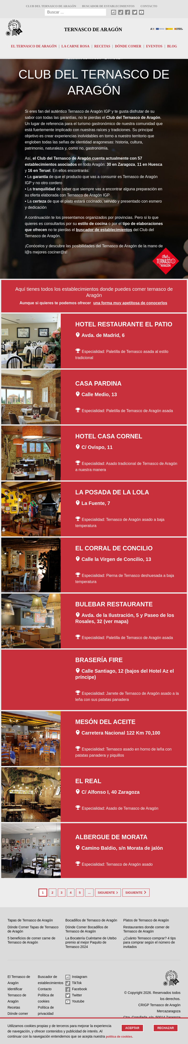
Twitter (73, 994)
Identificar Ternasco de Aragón (17, 994)
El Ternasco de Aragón (34, 46)
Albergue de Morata (111, 837)
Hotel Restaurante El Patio (123, 324)
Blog (172, 46)
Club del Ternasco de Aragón (51, 6)
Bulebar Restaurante (114, 604)
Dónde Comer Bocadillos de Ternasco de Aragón (86, 928)
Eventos (154, 46)
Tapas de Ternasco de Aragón (30, 919)
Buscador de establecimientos (108, 6)
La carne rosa (75, 46)
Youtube (74, 1000)
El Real (88, 781)
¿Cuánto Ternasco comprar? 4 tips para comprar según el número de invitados (149, 941)
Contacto (149, 6)
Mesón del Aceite (105, 722)
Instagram (76, 976)
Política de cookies (137, 1036)
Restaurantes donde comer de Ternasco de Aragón (146, 928)
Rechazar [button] (165, 1028)
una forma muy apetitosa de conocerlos (130, 303)
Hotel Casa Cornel (108, 436)
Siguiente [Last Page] (143, 892)
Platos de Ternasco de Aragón (146, 919)
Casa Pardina (98, 383)
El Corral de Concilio (114, 548)
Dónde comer (128, 46)
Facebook (76, 988)
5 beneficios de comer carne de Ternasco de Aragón (31, 939)
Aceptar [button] (130, 1028)
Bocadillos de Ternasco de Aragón (91, 919)
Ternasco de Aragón (93, 29)
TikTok (73, 982)
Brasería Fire (99, 660)
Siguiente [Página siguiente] (108, 892)
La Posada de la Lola (112, 492)
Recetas (102, 46)
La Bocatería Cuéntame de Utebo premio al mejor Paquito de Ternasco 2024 (91, 941)
